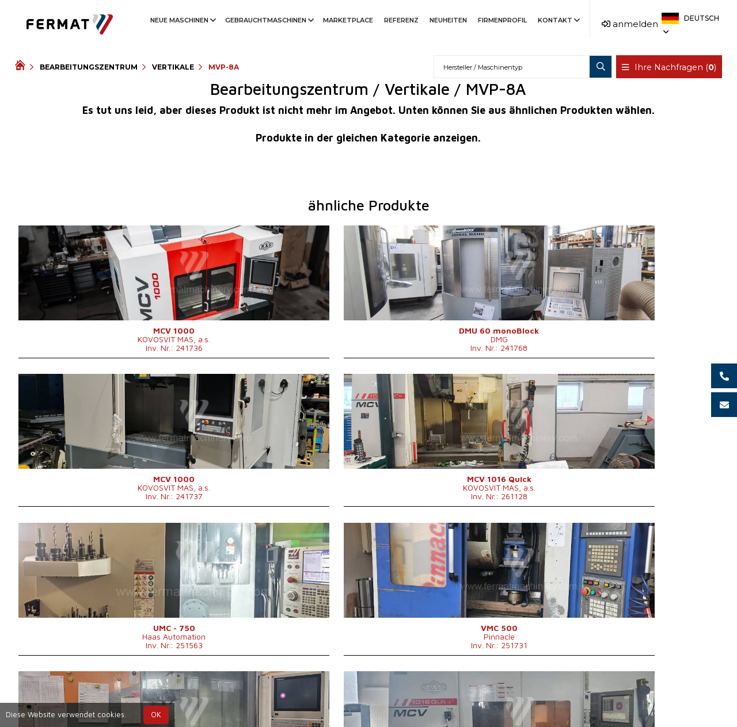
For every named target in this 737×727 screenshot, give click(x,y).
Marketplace (348, 20)
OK (156, 714)
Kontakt (558, 20)
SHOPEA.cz (102, 694)
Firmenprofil (502, 20)
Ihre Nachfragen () (670, 67)
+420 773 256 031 (331, 694)
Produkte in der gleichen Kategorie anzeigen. (368, 138)
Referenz (401, 20)
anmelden (630, 23)
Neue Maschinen (182, 20)
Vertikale (173, 67)
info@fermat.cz (378, 708)
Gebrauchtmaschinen (268, 20)
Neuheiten (448, 20)
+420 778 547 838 (425, 694)
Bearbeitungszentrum (89, 67)
